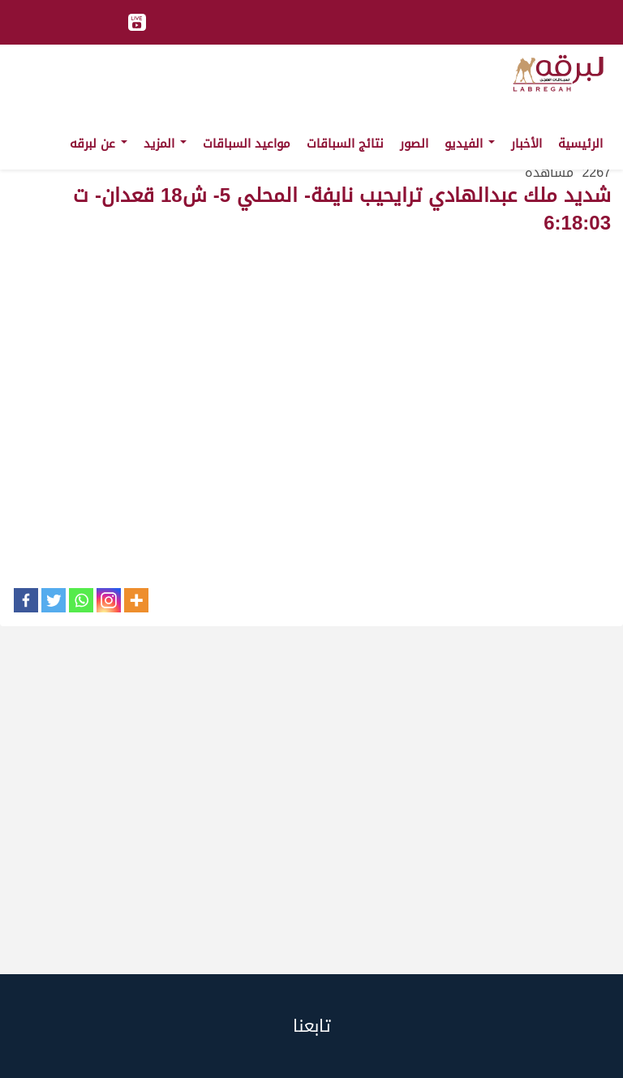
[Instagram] (109, 600)
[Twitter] (53, 600)
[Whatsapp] (81, 600)
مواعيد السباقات (246, 143)
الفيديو (470, 143)
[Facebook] (26, 600)
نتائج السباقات (345, 143)
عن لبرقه (98, 143)
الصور (414, 143)
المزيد (165, 143)
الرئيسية (580, 143)
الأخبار (526, 143)
